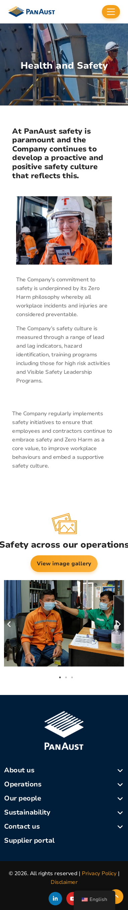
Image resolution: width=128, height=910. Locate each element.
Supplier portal (29, 840)
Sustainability (27, 812)
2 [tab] (66, 677)
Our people (22, 798)
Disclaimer (64, 882)
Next (118, 624)
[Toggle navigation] (111, 11)
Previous (9, 624)
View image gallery (64, 563)
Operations (22, 784)
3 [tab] (72, 677)
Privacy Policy (99, 873)
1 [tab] (60, 677)
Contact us (22, 826)
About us (19, 770)
